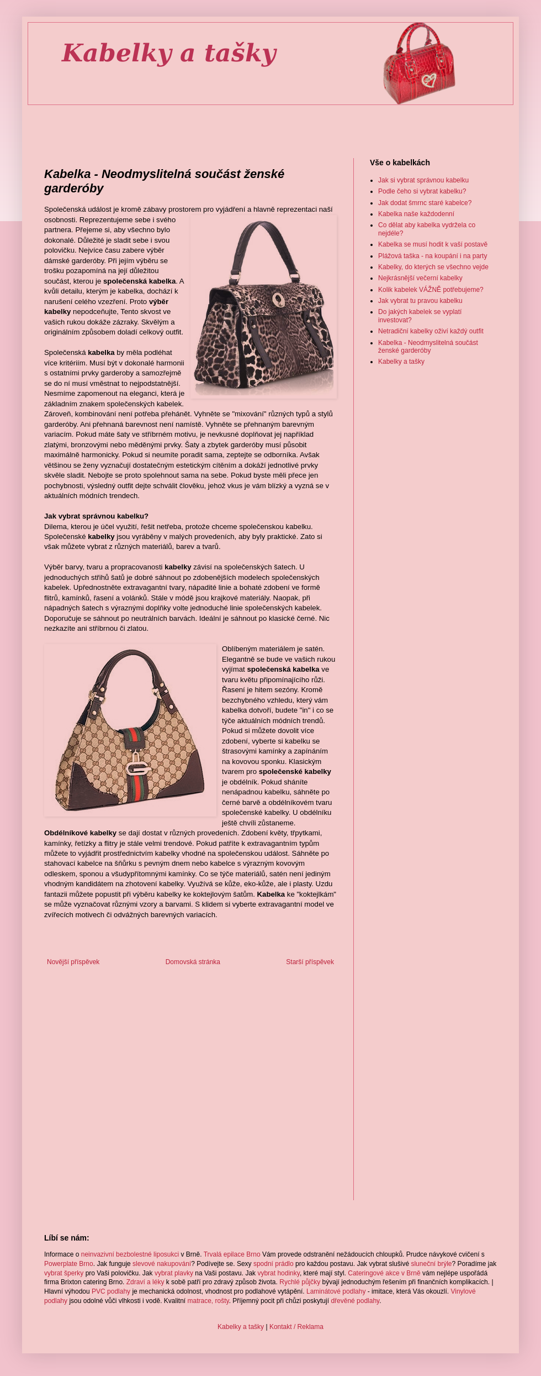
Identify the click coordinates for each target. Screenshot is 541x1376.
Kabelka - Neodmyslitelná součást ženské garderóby (428, 346)
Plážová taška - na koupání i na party (432, 256)
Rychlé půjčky (299, 1282)
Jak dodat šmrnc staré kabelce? (424, 203)
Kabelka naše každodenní (416, 214)
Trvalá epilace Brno (232, 1254)
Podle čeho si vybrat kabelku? (422, 191)
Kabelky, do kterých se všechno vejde (433, 267)
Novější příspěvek (73, 962)
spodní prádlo (273, 1264)
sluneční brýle (431, 1264)
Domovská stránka (193, 962)
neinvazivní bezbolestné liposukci (130, 1254)
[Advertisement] (271, 122)
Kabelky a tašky (401, 361)
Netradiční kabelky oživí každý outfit (431, 331)
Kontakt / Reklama (296, 1327)
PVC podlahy (111, 1291)
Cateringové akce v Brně (384, 1273)
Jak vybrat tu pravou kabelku (420, 301)
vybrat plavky (174, 1273)
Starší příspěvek (310, 962)
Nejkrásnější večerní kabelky (420, 278)
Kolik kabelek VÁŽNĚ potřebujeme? (431, 290)
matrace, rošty (208, 1301)
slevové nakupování (161, 1264)
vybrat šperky (63, 1273)
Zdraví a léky (145, 1282)
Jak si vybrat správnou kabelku (423, 180)
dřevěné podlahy (355, 1301)
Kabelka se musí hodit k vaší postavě (432, 244)
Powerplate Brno (68, 1264)
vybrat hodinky (278, 1273)
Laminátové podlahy (335, 1291)
